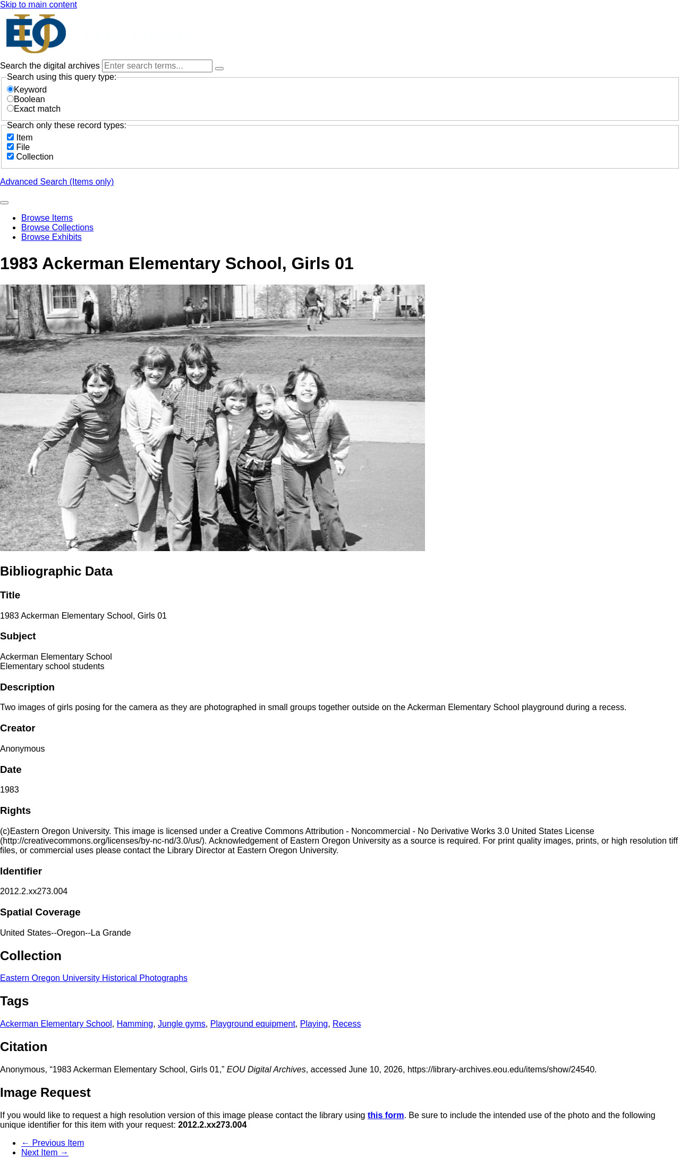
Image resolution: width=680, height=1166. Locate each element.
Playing (314, 1023)
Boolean (26, 99)
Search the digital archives (51, 65)
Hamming (135, 1023)
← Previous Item (52, 1142)
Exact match (34, 108)
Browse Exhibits (51, 236)
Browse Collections (57, 227)
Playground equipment (252, 1023)
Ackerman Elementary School (56, 1023)
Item (24, 137)
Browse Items (47, 217)
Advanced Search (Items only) (57, 181)
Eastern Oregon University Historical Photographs (94, 977)
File (23, 147)
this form (386, 1115)
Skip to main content (38, 4)
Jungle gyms (182, 1023)
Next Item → (45, 1152)
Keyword (27, 89)
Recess (347, 1023)
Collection (34, 156)
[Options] (219, 68)
